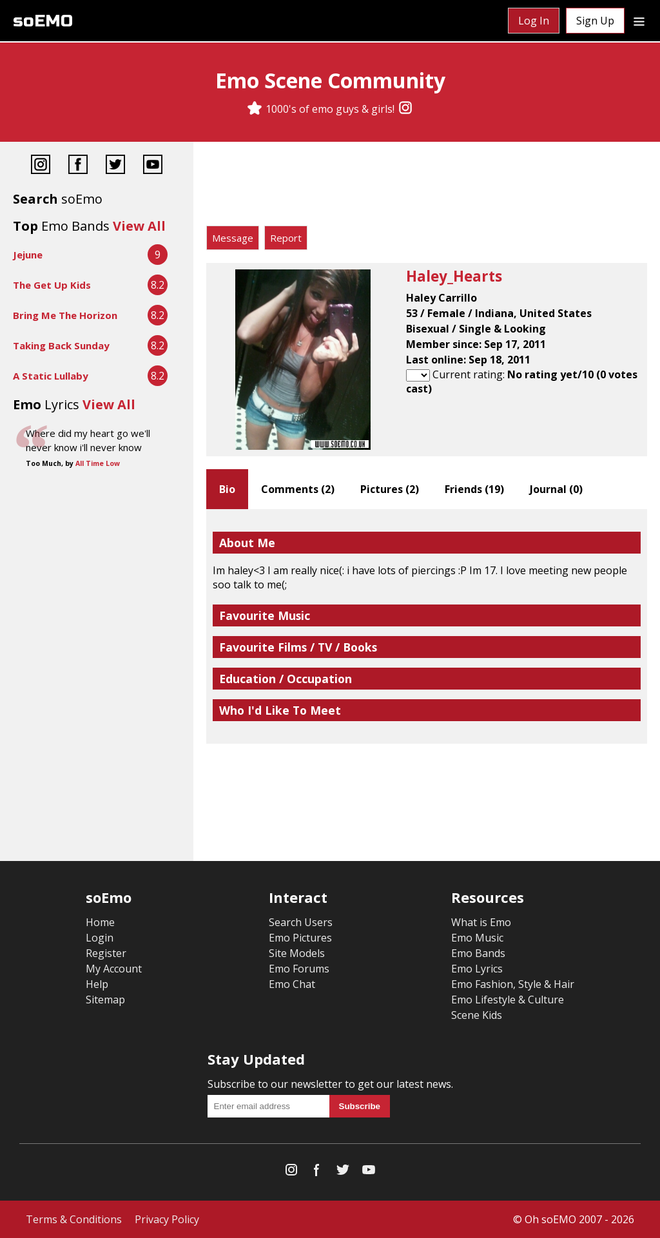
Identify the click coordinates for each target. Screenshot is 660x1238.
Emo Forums (299, 969)
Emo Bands (478, 953)
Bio (227, 489)
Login (99, 938)
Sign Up (595, 21)
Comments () (298, 489)
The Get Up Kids (52, 284)
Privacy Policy (167, 1219)
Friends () (474, 489)
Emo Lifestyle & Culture (507, 999)
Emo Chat (292, 984)
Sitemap (105, 999)
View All (139, 226)
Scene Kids (476, 1015)
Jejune (28, 254)
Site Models (297, 953)
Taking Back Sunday (61, 345)
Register (106, 953)
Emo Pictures (300, 938)
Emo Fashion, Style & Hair (512, 984)
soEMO (43, 21)
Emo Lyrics (477, 969)
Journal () (556, 489)
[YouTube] (152, 166)
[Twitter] (115, 166)
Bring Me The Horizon (65, 315)
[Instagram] (405, 109)
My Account (114, 969)
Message (232, 237)
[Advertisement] (426, 187)
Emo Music (477, 938)
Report (286, 237)
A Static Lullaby (50, 375)
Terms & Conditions (74, 1219)
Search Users (301, 922)
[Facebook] (78, 166)
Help (97, 984)
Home (100, 922)
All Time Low (97, 463)
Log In (533, 21)
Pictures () (389, 489)
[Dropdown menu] (639, 20)
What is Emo (481, 922)
